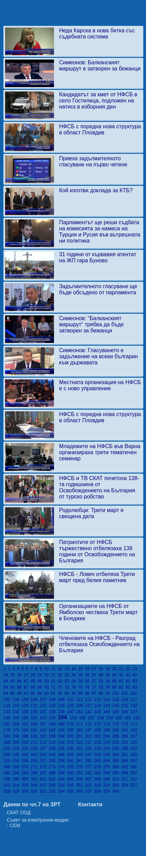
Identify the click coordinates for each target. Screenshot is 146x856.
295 (116, 773)
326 (125, 785)
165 (26, 724)
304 (62, 779)
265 (116, 760)
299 (17, 779)
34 (74, 675)
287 (44, 773)
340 (116, 791)
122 (44, 705)
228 (53, 748)
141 (80, 711)
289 (62, 773)
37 (95, 675)
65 (13, 687)
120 (26, 705)
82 (129, 687)
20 (115, 668)
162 (137, 717)
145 (116, 711)
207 (134, 736)
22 (129, 668)
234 (107, 748)
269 (17, 766)
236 (125, 748)
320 (71, 785)
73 (68, 687)
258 (53, 760)
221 (125, 742)
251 (125, 754)
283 (8, 773)
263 (98, 760)
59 (108, 681)
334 (62, 791)
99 (108, 693)
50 (47, 681)
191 (125, 730)
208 (8, 742)
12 (61, 668)
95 (81, 693)
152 (44, 717)
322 (89, 785)
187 (89, 730)
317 (44, 785)
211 (35, 742)
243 (53, 754)
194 (17, 736)
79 (108, 687)
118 (8, 705)
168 (53, 724)
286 (35, 773)
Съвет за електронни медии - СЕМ (38, 822)
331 (35, 791)
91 (54, 693)
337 (89, 791)
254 (17, 760)
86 (20, 693)
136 (35, 711)
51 (54, 681)
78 (101, 687)
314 (17, 785)
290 (71, 773)
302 (44, 779)
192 (134, 730)
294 (107, 773)
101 (125, 693)
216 (80, 742)
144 (107, 711)
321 (80, 785)
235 (116, 748)
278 (98, 766)
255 (26, 760)
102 (134, 693)
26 (20, 675)
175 (116, 724)
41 (122, 675)
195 (26, 736)
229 (62, 748)
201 (80, 736)
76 (88, 687)
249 (107, 754)
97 (95, 693)
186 (80, 730)
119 (17, 705)
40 (115, 675)
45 (13, 681)
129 (107, 705)
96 (88, 693)
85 (13, 693)
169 (62, 724)
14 (74, 668)
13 (68, 668)
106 (35, 699)
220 (116, 742)
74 (74, 687)
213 (53, 742)
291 (80, 773)
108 (53, 699)
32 (61, 675)
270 (26, 766)
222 (134, 742)
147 (134, 711)
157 (92, 717)
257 (44, 760)
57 (95, 681)
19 (108, 668)
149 (17, 717)
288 (53, 773)
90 (47, 693)
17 (95, 668)
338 (98, 791)
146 (125, 711)
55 (81, 681)
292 (89, 773)
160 (119, 717)
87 (27, 693)
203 (98, 736)
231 (80, 748)
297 (134, 773)
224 (17, 748)
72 (61, 687)
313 (8, 785)
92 (61, 693)
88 (34, 693)
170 (71, 724)
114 (107, 699)
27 (27, 675)
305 (71, 779)
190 (116, 730)
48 (34, 681)
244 (62, 754)
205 (116, 736)
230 (71, 748)
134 (17, 711)
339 (107, 791)
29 (40, 675)
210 (26, 742)
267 (134, 760)
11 (54, 668)
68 (34, 687)
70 (47, 687)
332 (44, 791)
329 (17, 791)
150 (26, 717)
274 (62, 766)
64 (6, 687)
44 (6, 681)
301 (35, 779)
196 (35, 736)
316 (35, 785)
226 (35, 748)
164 (17, 724)
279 (107, 766)
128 (98, 705)
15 (81, 668)
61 (122, 681)
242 (44, 754)
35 (81, 675)
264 (107, 760)
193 (8, 736)
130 (116, 705)
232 (89, 748)
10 (47, 668)
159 (110, 717)
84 (6, 693)
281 (125, 766)
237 (134, 748)
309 (107, 779)
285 (26, 773)
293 (98, 773)
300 (26, 779)
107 (44, 699)
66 (20, 687)
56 (88, 681)
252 (134, 754)
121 (35, 705)
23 (135, 668)
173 (98, 724)
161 (128, 717)
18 (101, 668)
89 (40, 693)
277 (89, 766)
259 (62, 760)
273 (53, 766)
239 (17, 754)
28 (34, 675)
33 (68, 675)
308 (98, 779)
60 (115, 681)
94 (74, 693)
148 (8, 717)
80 (115, 687)
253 (8, 760)
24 (6, 675)
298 (8, 779)
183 (53, 730)
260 (71, 760)
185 (71, 730)
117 (134, 699)
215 (71, 742)
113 (98, 699)
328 (8, 791)
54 (74, 681)
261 (80, 760)
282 (134, 766)
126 (80, 705)
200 (71, 736)
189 (107, 730)
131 (125, 705)
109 (62, 699)
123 (53, 705)
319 (62, 785)
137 (44, 711)
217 (89, 742)
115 (116, 699)
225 (26, 748)
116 (125, 699)
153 (53, 717)
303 (53, 779)
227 (44, 748)
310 (116, 779)
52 (61, 681)
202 (89, 736)
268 (8, 766)
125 (71, 705)
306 (80, 779)
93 (68, 693)
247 (89, 754)
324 (107, 785)
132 (134, 705)
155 (74, 717)
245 (71, 754)
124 (62, 705)
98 (101, 693)
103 (8, 699)
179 (17, 730)
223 (8, 748)
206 (125, 736)
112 (89, 699)
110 (71, 699)
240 (26, 754)
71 (54, 687)
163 (8, 724)
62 (129, 681)
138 (53, 711)
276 (80, 766)
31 (54, 675)
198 (53, 736)
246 (80, 754)
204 (107, 736)
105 (26, 699)
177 (134, 724)
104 (17, 699)
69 (40, 687)
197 (44, 736)
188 (98, 730)
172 (89, 724)
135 (26, 711)
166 (35, 724)
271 (35, 766)
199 (62, 736)
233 (98, 748)
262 (89, 760)
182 (44, 730)
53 (68, 681)
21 (122, 668)
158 (101, 717)
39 (108, 675)
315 (26, 785)
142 (89, 711)
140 (71, 711)
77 (95, 687)
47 (27, 681)
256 (35, 760)
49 (40, 681)
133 (8, 711)
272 (44, 766)
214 (62, 742)
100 (116, 693)
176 (125, 724)
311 (125, 779)
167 (44, 724)
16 (88, 668)
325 (116, 785)
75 (81, 687)
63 (135, 681)
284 (17, 773)
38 (101, 675)
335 (71, 791)
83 (135, 687)
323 (98, 785)
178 (8, 730)
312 (134, 779)
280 (116, 766)
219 (107, 742)
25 (13, 675)
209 (17, 742)
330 (26, 791)
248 (98, 754)
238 (8, 754)
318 (53, 785)
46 (20, 681)
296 (125, 773)
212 (44, 742)
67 (27, 687)
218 (98, 742)
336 (80, 791)
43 (135, 675)
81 (122, 687)
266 (125, 760)
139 (62, 711)
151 (35, 717)
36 (88, 675)
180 (26, 730)
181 (35, 730)
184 (62, 730)
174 (107, 724)
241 (35, 754)
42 (129, 675)
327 (134, 785)
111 (80, 699)
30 (47, 675)
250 (116, 754)
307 (89, 779)
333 (53, 791)
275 (71, 766)
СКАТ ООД (19, 812)
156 (83, 717)
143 (98, 711)
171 (80, 724)
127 (89, 705)
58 (101, 681)
